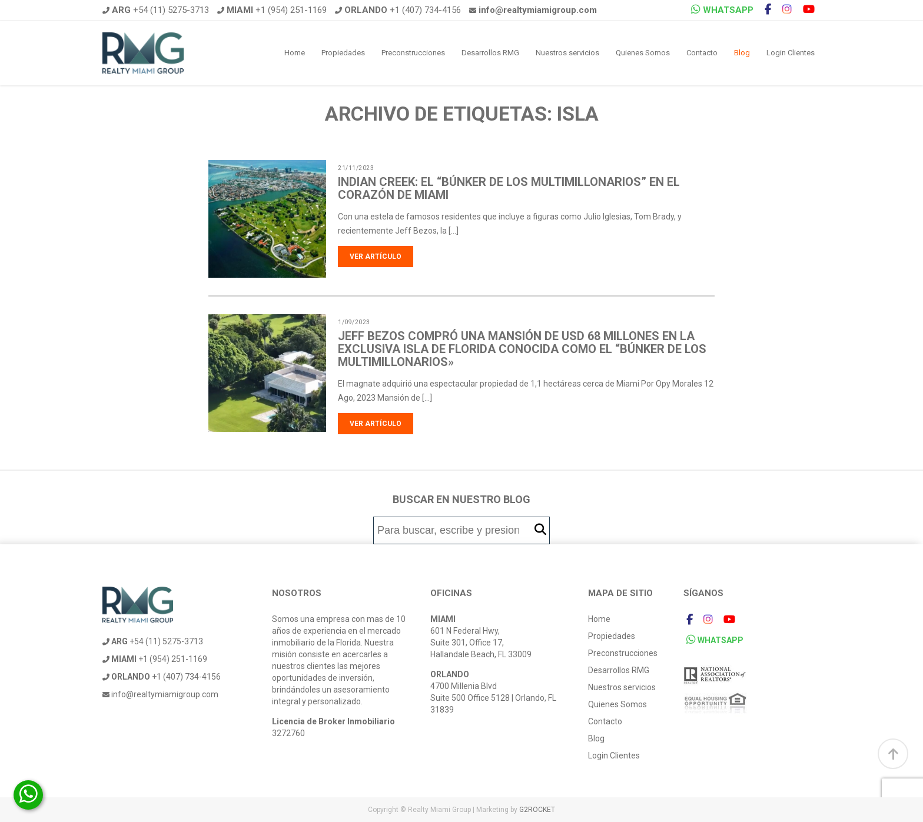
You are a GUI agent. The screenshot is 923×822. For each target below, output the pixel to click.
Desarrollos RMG (490, 52)
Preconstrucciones (413, 52)
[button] (540, 530)
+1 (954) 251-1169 (272, 10)
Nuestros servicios (567, 52)
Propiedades (343, 52)
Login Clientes (790, 52)
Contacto (702, 52)
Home (294, 52)
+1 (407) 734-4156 (398, 10)
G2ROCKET (537, 810)
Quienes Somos (643, 52)
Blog (742, 52)
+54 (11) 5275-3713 (155, 10)
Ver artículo (375, 256)
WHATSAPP (722, 9)
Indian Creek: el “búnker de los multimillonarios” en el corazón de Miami (509, 188)
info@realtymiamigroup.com (160, 694)
